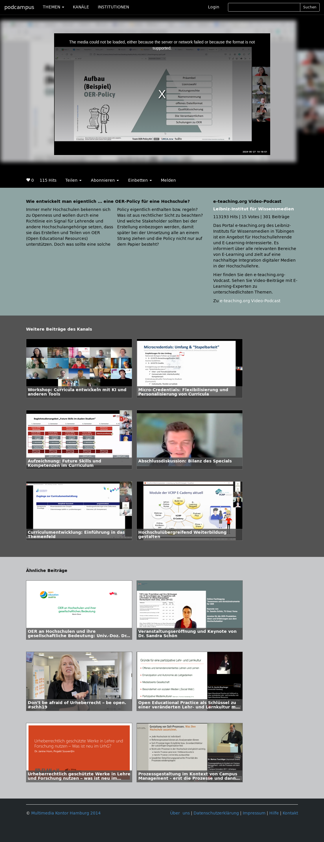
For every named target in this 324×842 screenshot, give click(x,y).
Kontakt (290, 813)
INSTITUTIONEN (113, 7)
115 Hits (48, 180)
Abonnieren (105, 180)
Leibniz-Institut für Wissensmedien (253, 209)
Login (213, 7)
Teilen (73, 180)
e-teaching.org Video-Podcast (250, 300)
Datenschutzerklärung (216, 813)
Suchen (309, 7)
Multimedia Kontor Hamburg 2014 (66, 813)
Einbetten (140, 180)
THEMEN (53, 7)
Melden (168, 180)
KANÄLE (81, 7)
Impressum (254, 813)
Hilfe (274, 813)
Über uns (180, 813)
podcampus (19, 7)
